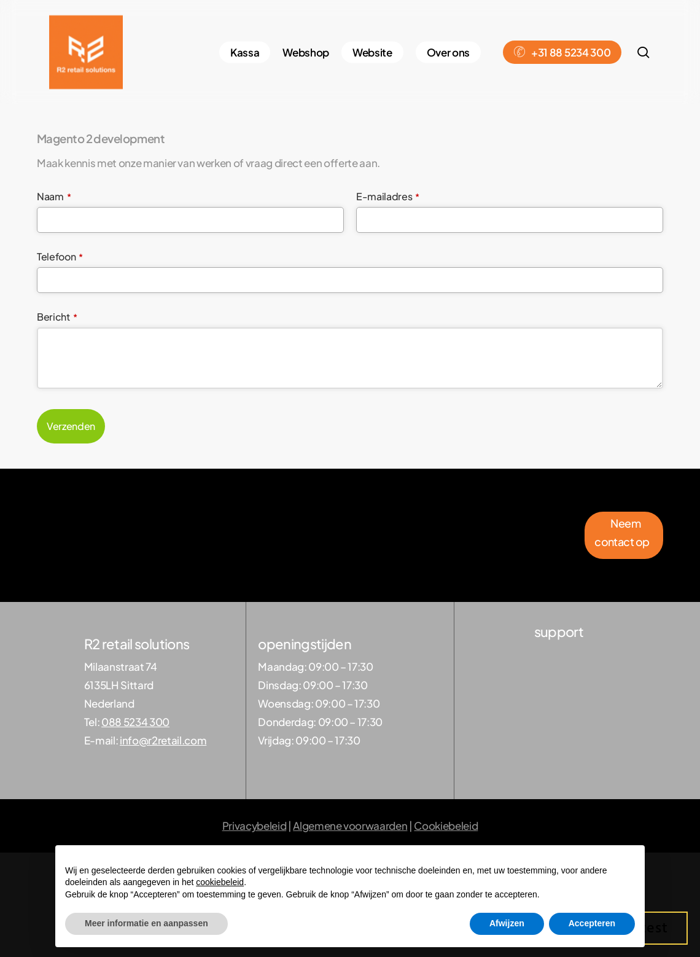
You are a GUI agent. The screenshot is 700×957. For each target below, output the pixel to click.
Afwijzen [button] (506, 923)
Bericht (57, 316)
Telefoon (60, 256)
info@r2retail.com (163, 740)
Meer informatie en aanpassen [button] (146, 923)
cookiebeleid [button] (220, 882)
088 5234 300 (135, 721)
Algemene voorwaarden (350, 825)
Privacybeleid (254, 825)
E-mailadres (387, 196)
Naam (54, 196)
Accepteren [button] (592, 923)
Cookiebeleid (446, 825)
